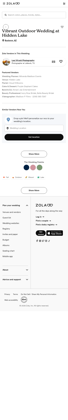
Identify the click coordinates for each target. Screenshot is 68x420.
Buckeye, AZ (9, 40)
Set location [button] (34, 137)
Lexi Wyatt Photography (23, 60)
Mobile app (8, 365)
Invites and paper (10, 343)
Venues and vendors (12, 321)
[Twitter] (43, 350)
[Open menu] (4, 3)
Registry (6, 337)
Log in (40, 325)
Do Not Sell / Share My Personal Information (38, 403)
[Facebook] (37, 350)
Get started (41, 342)
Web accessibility (11, 409)
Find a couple (43, 329)
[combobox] (34, 128)
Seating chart (8, 359)
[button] (6, 27)
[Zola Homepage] (13, 4)
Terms (15, 403)
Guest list (7, 326)
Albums (6, 354)
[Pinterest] (40, 350)
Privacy (7, 403)
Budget (6, 348)
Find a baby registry (47, 333)
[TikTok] (49, 350)
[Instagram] (46, 350)
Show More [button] (34, 236)
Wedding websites (11, 332)
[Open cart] (64, 3)
